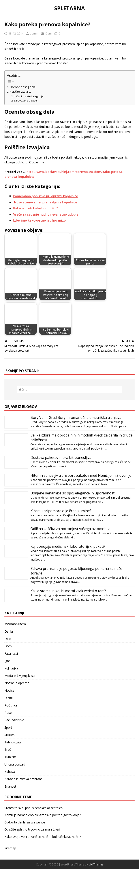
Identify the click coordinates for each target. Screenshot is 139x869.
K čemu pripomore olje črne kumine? (60, 510)
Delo (7, 639)
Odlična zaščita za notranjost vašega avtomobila (70, 528)
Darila (8, 631)
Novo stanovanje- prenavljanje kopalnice (45, 202)
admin (34, 33)
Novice (9, 690)
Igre (7, 661)
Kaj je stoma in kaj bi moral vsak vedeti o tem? (68, 590)
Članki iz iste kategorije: (30, 96)
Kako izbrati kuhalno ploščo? (35, 208)
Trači (7, 749)
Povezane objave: (27, 100)
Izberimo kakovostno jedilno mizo (39, 220)
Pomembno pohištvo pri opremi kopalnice (45, 196)
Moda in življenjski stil (19, 676)
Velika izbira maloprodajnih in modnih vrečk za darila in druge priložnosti (81, 437)
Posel (8, 712)
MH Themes (95, 864)
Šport (8, 727)
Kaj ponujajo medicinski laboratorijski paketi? (67, 546)
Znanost (10, 786)
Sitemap (10, 848)
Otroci (8, 698)
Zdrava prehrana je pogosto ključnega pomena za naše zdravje (76, 571)
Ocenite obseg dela (23, 87)
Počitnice (10, 705)
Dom (48, 33)
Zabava (9, 771)
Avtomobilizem (15, 624)
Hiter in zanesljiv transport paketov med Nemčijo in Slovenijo (80, 475)
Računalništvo (14, 720)
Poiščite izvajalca (20, 92)
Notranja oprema (16, 683)
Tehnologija (12, 742)
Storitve (9, 735)
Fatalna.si (11, 653)
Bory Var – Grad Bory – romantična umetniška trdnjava (75, 417)
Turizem (10, 757)
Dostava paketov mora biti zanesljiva (60, 457)
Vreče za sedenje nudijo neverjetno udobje (45, 214)
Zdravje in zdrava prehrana (23, 779)
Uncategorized (14, 764)
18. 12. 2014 (15, 33)
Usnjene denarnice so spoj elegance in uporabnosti (72, 493)
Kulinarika (11, 668)
